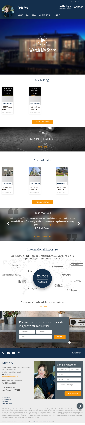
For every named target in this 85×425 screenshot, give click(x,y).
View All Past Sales (42, 202)
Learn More (42, 307)
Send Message (73, 393)
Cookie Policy (6, 402)
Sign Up (59, 337)
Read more (42, 147)
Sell (34, 15)
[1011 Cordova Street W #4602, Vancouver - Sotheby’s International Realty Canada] (35, 100)
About (20, 15)
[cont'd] (47, 224)
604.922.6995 (16, 381)
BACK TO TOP (77, 353)
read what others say (42, 236)
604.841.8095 (7, 374)
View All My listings (42, 122)
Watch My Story (42, 44)
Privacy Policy (6, 398)
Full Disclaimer (6, 400)
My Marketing (44, 15)
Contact (57, 15)
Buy (27, 15)
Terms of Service (46, 421)
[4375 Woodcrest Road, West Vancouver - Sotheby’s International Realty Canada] (7, 100)
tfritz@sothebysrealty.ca (10, 377)
